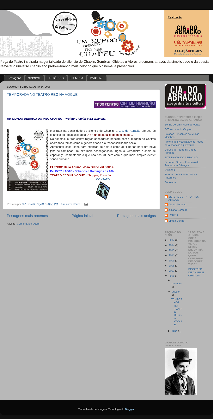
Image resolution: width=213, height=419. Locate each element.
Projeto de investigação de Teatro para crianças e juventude (184, 143)
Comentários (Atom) (28, 223)
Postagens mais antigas (136, 216)
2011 (172, 255)
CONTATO (103, 179)
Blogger (129, 409)
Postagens (14, 78)
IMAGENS (96, 78)
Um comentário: (71, 204)
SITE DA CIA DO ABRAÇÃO (181, 157)
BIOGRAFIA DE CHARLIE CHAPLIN (196, 272)
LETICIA (173, 215)
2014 (172, 245)
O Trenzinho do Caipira (178, 129)
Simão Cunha (176, 220)
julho (175, 330)
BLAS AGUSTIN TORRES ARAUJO (183, 198)
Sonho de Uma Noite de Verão (182, 124)
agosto (176, 291)
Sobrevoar (171, 182)
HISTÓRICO (56, 78)
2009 (172, 260)
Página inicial (82, 216)
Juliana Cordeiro (177, 209)
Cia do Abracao (177, 204)
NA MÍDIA (76, 78)
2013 (172, 250)
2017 (172, 240)
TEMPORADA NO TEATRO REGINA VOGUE (42, 95)
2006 (172, 275)
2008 (172, 265)
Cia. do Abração (129, 130)
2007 (172, 270)
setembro (176, 283)
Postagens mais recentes (27, 216)
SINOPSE (34, 78)
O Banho (170, 169)
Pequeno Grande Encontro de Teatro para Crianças (182, 164)
